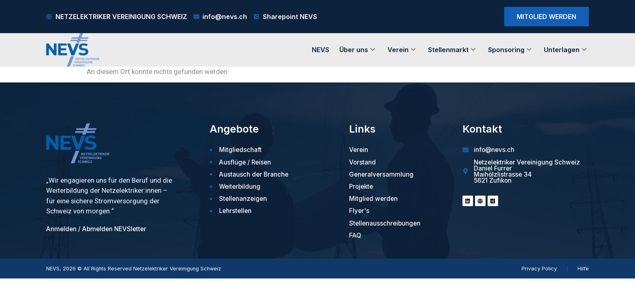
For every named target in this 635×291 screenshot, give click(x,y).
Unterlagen (565, 50)
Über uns (357, 50)
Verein (402, 50)
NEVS (320, 50)
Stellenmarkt (451, 50)
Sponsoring (509, 50)
